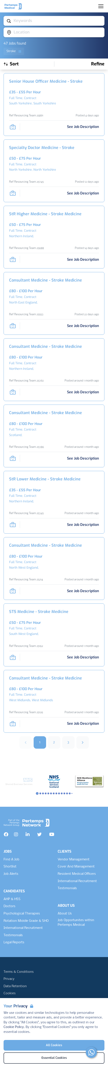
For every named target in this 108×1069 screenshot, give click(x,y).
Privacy (9, 979)
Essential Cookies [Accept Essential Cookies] (54, 1058)
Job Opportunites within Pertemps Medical (76, 922)
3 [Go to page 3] (68, 742)
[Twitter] (39, 834)
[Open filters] (97, 64)
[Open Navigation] (101, 6)
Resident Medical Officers (77, 874)
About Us (65, 913)
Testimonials (13, 935)
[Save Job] (12, 126)
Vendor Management (74, 859)
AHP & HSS (12, 899)
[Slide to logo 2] (43, 793)
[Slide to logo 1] (40, 793)
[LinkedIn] (28, 834)
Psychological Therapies (22, 913)
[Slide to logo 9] (62, 793)
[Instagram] (16, 834)
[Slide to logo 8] (59, 793)
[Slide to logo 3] (46, 793)
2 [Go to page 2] (54, 742)
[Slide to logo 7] (56, 793)
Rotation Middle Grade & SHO (26, 921)
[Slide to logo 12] (70, 793)
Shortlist (10, 866)
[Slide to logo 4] (48, 793)
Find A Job (11, 859)
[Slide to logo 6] (54, 793)
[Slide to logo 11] (67, 793)
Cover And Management (76, 866)
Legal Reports (14, 942)
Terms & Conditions (19, 972)
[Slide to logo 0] (37, 793)
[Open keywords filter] (54, 20)
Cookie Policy (14, 1027)
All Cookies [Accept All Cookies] (54, 1045)
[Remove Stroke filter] (14, 51)
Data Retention (15, 986)
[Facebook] (6, 834)
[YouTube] (51, 834)
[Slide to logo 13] (71, 793)
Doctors (9, 906)
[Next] (82, 742)
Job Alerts (11, 874)
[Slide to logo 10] (64, 793)
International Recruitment (23, 928)
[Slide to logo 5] (51, 793)
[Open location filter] (54, 32)
